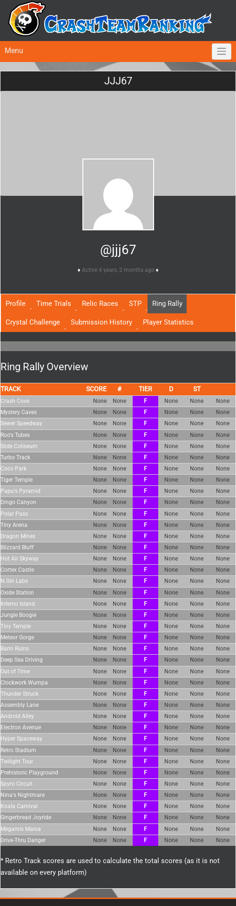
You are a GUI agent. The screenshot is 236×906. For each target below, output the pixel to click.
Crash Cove (14, 401)
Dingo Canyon (18, 502)
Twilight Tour (16, 761)
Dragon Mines (17, 536)
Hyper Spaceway (21, 738)
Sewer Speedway (21, 423)
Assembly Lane (19, 705)
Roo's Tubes (15, 435)
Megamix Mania (20, 829)
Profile (16, 303)
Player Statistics (168, 322)
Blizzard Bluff (17, 547)
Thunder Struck (19, 694)
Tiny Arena (13, 525)
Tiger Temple (16, 480)
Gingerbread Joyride (25, 817)
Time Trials (53, 303)
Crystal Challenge (33, 322)
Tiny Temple (15, 626)
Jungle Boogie (18, 615)
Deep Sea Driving (21, 660)
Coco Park (13, 468)
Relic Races (100, 303)
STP (135, 303)
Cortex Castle (17, 570)
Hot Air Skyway (19, 558)
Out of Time (15, 671)
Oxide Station (17, 592)
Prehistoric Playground (29, 772)
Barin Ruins (14, 648)
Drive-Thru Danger (23, 840)
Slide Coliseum (19, 446)
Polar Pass (14, 514)
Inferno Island (17, 604)
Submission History (101, 322)
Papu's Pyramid (20, 491)
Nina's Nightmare (22, 795)
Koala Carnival (19, 806)
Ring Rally (167, 303)
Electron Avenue (20, 727)
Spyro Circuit (16, 784)
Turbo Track (15, 457)
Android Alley (17, 716)
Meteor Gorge (17, 637)
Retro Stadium (18, 750)
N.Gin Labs (14, 581)
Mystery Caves (18, 412)
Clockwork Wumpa (24, 682)
